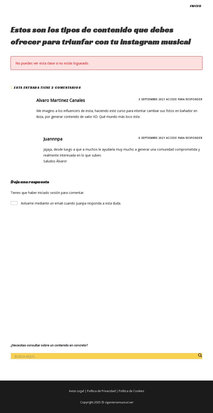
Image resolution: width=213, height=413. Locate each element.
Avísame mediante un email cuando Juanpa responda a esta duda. (66, 203)
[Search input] (105, 356)
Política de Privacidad (101, 391)
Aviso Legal (76, 391)
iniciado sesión (49, 192)
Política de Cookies (131, 391)
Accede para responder (184, 99)
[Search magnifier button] (200, 355)
